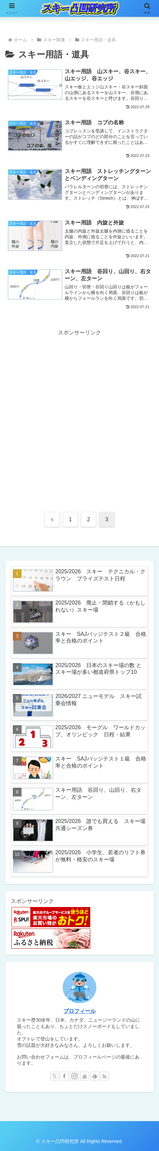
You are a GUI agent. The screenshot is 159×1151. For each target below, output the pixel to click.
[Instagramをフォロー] (74, 1076)
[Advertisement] (79, 416)
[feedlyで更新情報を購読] (94, 1076)
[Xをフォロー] (54, 1076)
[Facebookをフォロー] (64, 1076)
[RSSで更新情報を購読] (104, 1076)
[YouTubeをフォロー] (84, 1076)
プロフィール (79, 1011)
